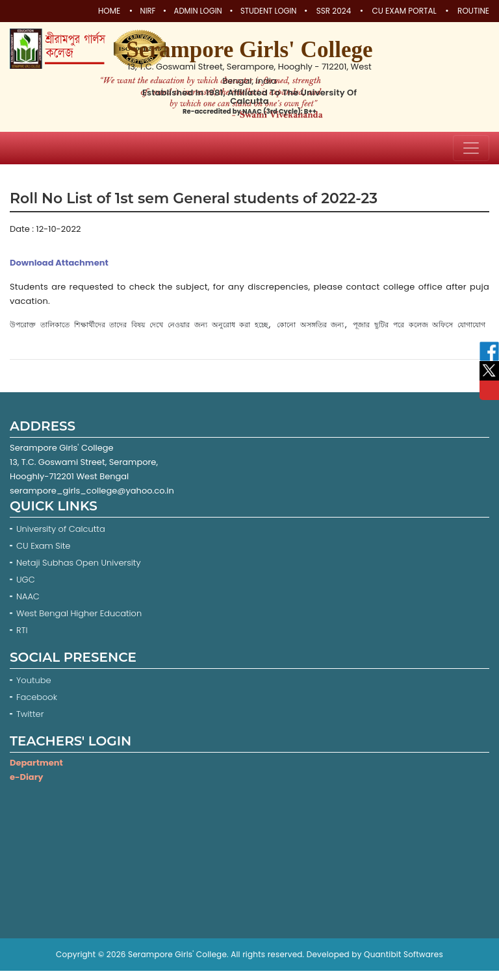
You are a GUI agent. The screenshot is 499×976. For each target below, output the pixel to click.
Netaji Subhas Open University (78, 568)
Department (36, 768)
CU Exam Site (43, 551)
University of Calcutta (60, 534)
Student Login (266, 11)
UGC (25, 585)
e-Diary (26, 782)
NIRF (137, 11)
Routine (473, 11)
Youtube (34, 685)
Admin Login (191, 11)
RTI (21, 635)
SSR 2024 (333, 11)
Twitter (31, 719)
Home (97, 11)
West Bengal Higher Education (79, 618)
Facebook (38, 702)
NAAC (28, 601)
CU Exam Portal (404, 11)
